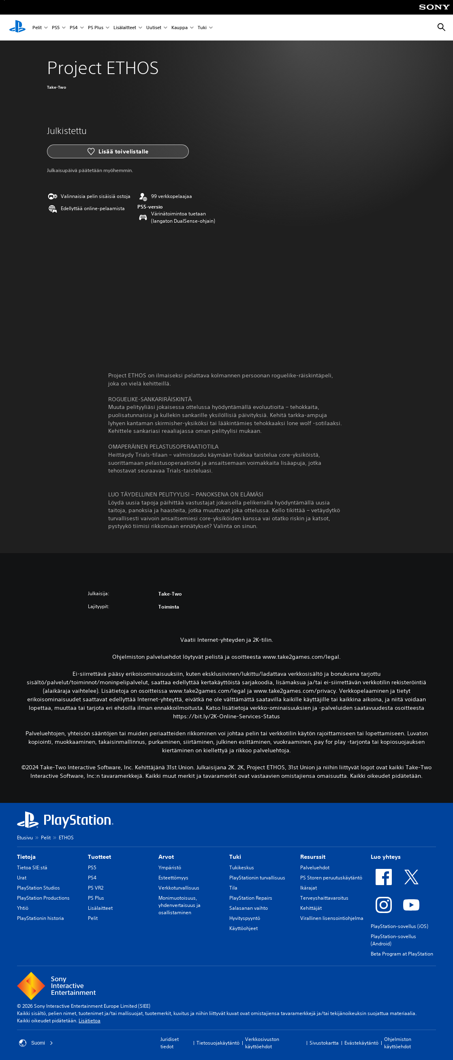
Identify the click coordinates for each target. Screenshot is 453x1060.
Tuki (202, 28)
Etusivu (25, 837)
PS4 (74, 28)
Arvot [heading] (166, 856)
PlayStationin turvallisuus (257, 877)
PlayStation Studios (38, 887)
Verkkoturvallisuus (178, 887)
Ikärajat (308, 887)
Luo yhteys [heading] (386, 856)
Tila (233, 887)
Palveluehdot (314, 867)
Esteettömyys (173, 877)
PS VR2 (95, 887)
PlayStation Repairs (250, 897)
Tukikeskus (241, 867)
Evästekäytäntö (361, 1042)
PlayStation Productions (43, 897)
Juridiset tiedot (169, 1043)
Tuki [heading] (235, 856)
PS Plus (95, 28)
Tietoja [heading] (26, 856)
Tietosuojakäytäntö (218, 1042)
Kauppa (179, 28)
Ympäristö (169, 867)
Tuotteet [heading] (99, 856)
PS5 (56, 28)
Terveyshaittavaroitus (324, 897)
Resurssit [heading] (312, 856)
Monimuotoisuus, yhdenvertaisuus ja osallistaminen (179, 905)
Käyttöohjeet (243, 928)
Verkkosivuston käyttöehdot (262, 1043)
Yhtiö (22, 908)
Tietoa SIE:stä (32, 867)
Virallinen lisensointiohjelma (331, 918)
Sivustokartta (324, 1042)
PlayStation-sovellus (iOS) (399, 926)
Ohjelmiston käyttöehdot (397, 1043)
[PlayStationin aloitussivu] (17, 27)
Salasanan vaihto (248, 908)
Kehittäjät (311, 908)
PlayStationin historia (40, 918)
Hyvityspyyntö (244, 918)
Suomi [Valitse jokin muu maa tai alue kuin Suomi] (36, 1043)
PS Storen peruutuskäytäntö (331, 877)
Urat (21, 877)
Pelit (37, 28)
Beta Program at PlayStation (402, 953)
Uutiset (153, 28)
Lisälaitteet (124, 28)
